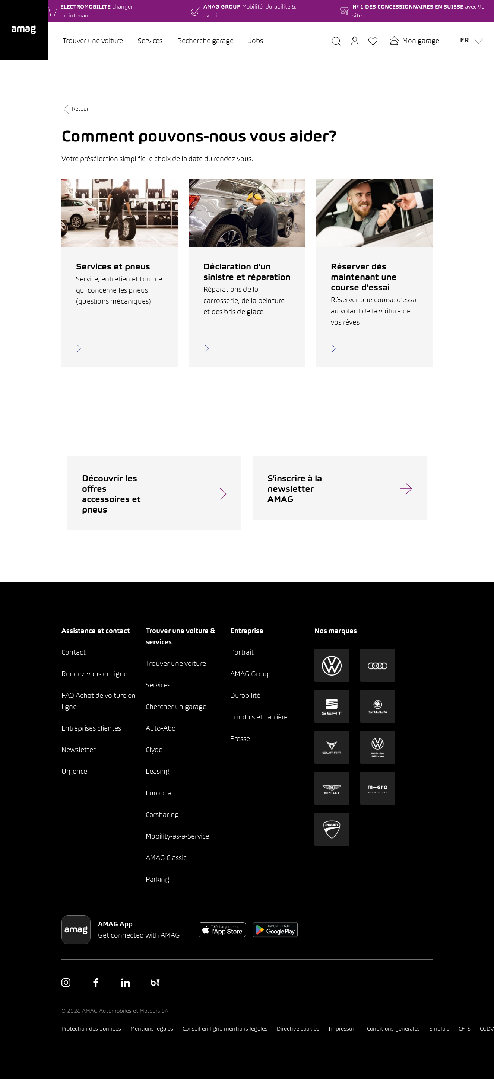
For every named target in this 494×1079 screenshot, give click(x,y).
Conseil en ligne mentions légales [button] (225, 1028)
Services (150, 40)
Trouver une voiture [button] (176, 663)
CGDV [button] (487, 1028)
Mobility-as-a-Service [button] (177, 836)
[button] (24, 30)
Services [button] (158, 685)
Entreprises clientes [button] (91, 728)
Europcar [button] (160, 793)
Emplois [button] (439, 1028)
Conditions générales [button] (393, 1028)
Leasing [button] (158, 771)
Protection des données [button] (91, 1028)
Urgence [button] (74, 771)
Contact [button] (73, 652)
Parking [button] (157, 879)
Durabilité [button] (245, 695)
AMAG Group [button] (250, 674)
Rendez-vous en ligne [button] (94, 674)
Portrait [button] (242, 652)
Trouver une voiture (93, 40)
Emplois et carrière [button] (259, 717)
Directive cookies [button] (298, 1028)
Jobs (255, 40)
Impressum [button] (343, 1028)
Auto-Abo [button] (161, 728)
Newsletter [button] (78, 750)
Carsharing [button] (162, 814)
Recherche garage (205, 40)
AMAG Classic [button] (166, 857)
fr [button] (469, 39)
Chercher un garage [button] (176, 706)
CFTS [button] (465, 1028)
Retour (75, 108)
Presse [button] (240, 738)
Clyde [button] (154, 750)
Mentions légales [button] (151, 1028)
